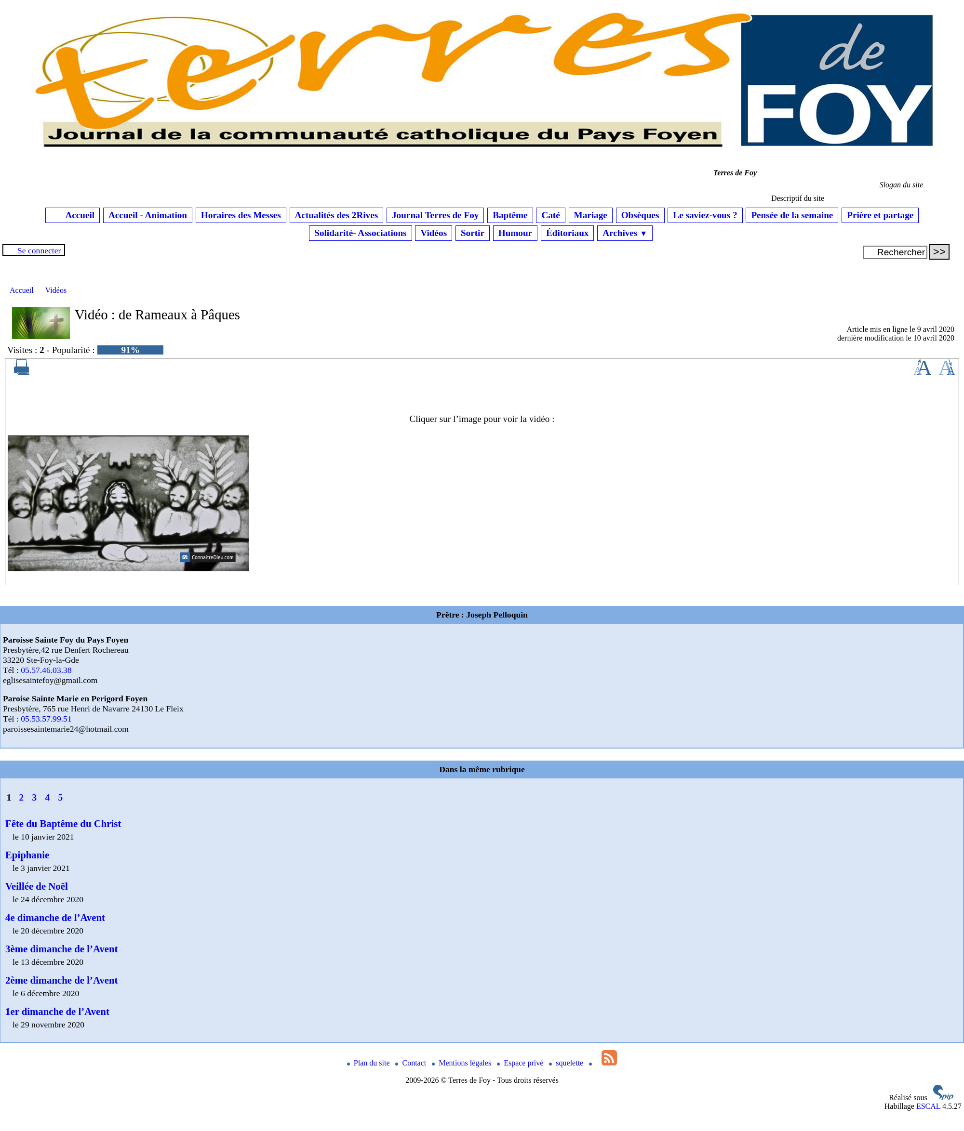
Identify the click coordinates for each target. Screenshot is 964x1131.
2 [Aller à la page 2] (21, 797)
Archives (624, 233)
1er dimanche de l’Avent (57, 1011)
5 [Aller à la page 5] (60, 797)
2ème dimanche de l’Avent (61, 980)
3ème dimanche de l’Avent (61, 948)
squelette (567, 1063)
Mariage (590, 215)
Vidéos (433, 233)
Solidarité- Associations (360, 233)
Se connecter (39, 250)
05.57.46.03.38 (46, 670)
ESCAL (928, 1106)
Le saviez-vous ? (705, 215)
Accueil (72, 215)
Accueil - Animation (147, 215)
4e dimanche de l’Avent (55, 917)
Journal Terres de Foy (435, 215)
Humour (515, 233)
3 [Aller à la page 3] (34, 797)
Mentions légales (462, 1063)
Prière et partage (880, 215)
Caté (550, 215)
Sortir (472, 233)
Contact (411, 1063)
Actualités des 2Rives (336, 215)
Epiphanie (27, 854)
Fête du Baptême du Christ (63, 823)
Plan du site (369, 1063)
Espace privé (521, 1063)
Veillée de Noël (36, 886)
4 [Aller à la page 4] (47, 797)
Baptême (510, 215)
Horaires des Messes (241, 215)
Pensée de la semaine (792, 215)
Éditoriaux (567, 233)
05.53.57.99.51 (46, 718)
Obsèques (640, 215)
